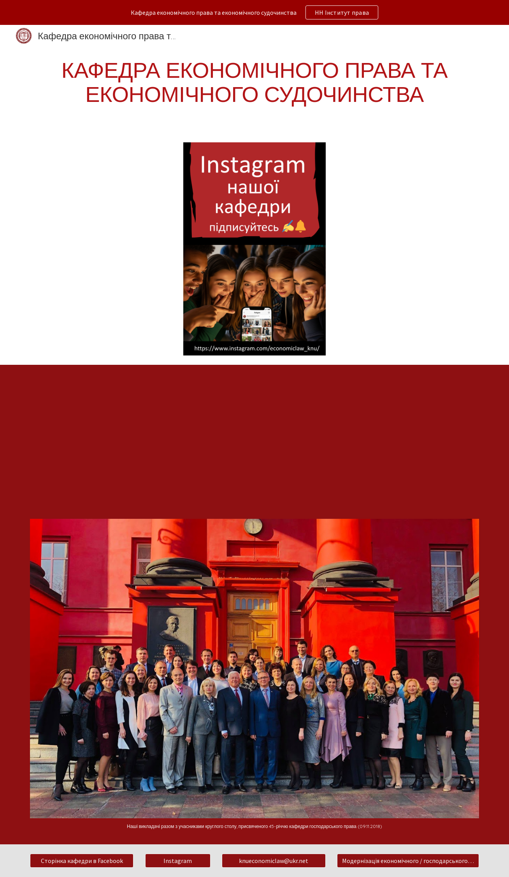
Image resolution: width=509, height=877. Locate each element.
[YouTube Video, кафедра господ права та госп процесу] (254, 437)
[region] (254, 12)
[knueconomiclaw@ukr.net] (273, 860)
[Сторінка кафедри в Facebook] (81, 860)
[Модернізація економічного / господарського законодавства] (408, 860)
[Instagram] (178, 860)
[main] (254, 82)
